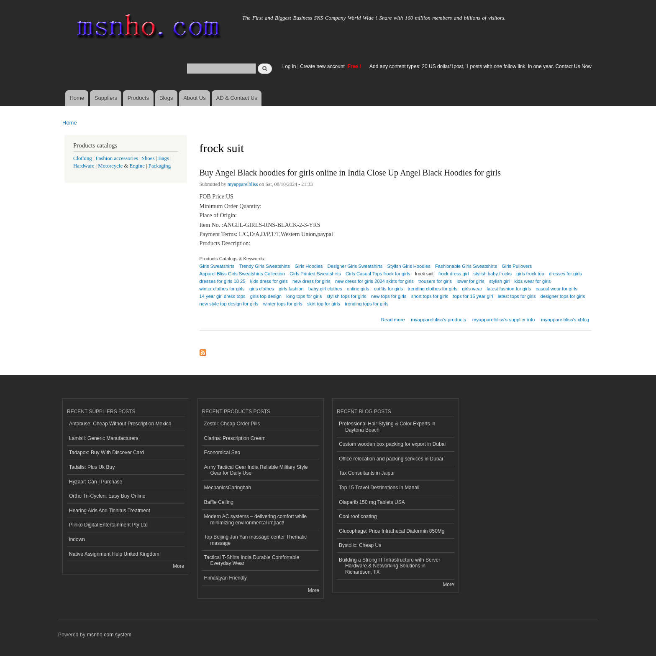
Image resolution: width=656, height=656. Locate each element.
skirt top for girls (323, 303)
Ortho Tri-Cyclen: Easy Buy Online (107, 496)
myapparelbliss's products (438, 319)
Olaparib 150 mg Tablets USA (372, 502)
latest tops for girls (517, 296)
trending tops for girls (366, 303)
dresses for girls (565, 273)
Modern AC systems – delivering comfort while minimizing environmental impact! (255, 519)
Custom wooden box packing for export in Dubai (392, 444)
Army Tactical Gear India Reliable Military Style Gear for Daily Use (256, 470)
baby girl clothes (325, 288)
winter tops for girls (282, 303)
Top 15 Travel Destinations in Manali (379, 488)
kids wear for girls (532, 281)
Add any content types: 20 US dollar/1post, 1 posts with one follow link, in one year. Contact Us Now (480, 66)
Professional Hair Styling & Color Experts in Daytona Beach (387, 426)
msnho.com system (109, 635)
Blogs (166, 98)
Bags (163, 158)
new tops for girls (389, 296)
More (178, 566)
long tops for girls (304, 296)
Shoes (148, 158)
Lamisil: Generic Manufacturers (103, 438)
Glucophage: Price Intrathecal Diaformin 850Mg (391, 531)
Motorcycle (110, 166)
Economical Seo (222, 452)
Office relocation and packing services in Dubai (391, 459)
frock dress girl (453, 273)
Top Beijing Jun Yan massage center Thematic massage (255, 540)
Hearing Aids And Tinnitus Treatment (109, 511)
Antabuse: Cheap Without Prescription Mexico (120, 424)
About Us (194, 98)
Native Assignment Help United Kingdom (114, 554)
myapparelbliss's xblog (565, 319)
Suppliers (106, 98)
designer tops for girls (563, 296)
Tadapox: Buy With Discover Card (106, 452)
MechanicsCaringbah (227, 488)
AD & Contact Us (236, 98)
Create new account (323, 66)
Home (76, 98)
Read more (393, 318)
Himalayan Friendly (225, 578)
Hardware (83, 166)
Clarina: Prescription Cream (235, 438)
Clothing (82, 158)
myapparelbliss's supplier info (503, 319)
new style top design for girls (229, 303)
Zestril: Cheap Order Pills (232, 424)
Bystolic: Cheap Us (360, 545)
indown (77, 539)
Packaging (160, 166)
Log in (289, 66)
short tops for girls (429, 296)
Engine (137, 166)
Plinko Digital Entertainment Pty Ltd (108, 525)
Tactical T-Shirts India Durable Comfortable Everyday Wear (252, 560)
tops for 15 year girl (473, 296)
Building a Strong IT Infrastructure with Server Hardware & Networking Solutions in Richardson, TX (389, 566)
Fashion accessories (117, 158)
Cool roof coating (358, 516)
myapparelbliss (243, 184)
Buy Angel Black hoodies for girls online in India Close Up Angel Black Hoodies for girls (350, 172)
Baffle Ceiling (218, 502)
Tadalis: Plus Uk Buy (92, 467)
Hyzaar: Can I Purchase (95, 482)
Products (138, 98)
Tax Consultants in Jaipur (367, 473)
